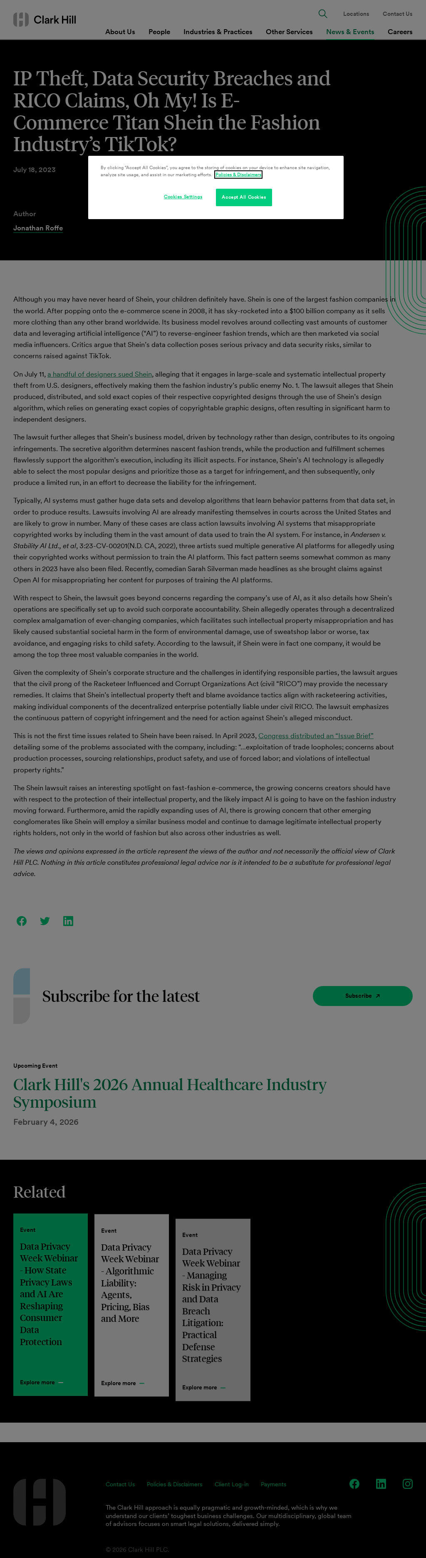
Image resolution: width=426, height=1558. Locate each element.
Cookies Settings (183, 197)
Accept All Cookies (244, 197)
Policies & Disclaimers (238, 174)
